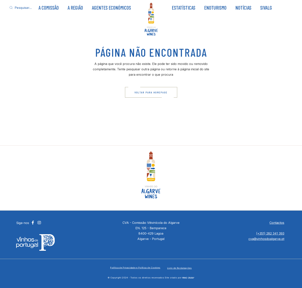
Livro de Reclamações (179, 268)
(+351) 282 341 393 (270, 233)
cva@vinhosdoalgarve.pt (266, 239)
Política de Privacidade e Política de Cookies (135, 267)
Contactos (276, 223)
